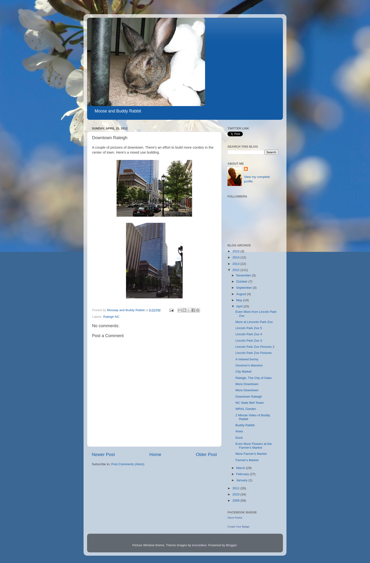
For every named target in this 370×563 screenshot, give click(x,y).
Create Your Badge (238, 526)
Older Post (206, 454)
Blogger (231, 545)
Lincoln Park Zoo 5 (248, 328)
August (241, 294)
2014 (236, 257)
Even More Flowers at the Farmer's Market (253, 445)
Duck (239, 437)
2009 (236, 500)
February (243, 474)
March (241, 468)
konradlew (199, 545)
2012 (236, 270)
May (239, 300)
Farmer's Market (247, 460)
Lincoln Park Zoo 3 (248, 340)
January (242, 480)
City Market (243, 371)
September (244, 287)
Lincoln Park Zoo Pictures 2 (254, 346)
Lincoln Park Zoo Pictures (253, 353)
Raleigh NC (111, 316)
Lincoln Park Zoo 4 (248, 334)
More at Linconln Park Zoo (254, 322)
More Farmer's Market (251, 454)
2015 (236, 251)
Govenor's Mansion (249, 365)
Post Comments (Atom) (127, 464)
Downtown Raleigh (248, 396)
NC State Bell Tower (249, 402)
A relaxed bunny (246, 359)
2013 (236, 264)
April (240, 306)
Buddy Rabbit (245, 425)
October (242, 281)
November (244, 275)
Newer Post (103, 454)
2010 (236, 494)
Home (155, 454)
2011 (236, 488)
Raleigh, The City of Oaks (253, 378)
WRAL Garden (245, 409)
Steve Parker (235, 517)
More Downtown (247, 384)
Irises (239, 431)
